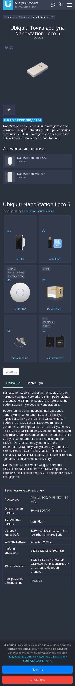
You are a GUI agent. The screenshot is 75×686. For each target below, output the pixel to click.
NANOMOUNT (20, 358)
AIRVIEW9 (54, 259)
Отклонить (37, 679)
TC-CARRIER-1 (55, 308)
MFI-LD (20, 259)
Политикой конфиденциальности (45, 658)
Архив (22, 16)
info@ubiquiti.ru (26, 7)
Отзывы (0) (35, 383)
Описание (13, 383)
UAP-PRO (20, 308)
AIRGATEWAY (55, 358)
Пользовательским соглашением (29, 656)
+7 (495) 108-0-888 (26, 3)
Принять (37, 669)
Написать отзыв (45, 211)
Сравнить (11, 371)
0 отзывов (28, 211)
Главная (9, 16)
